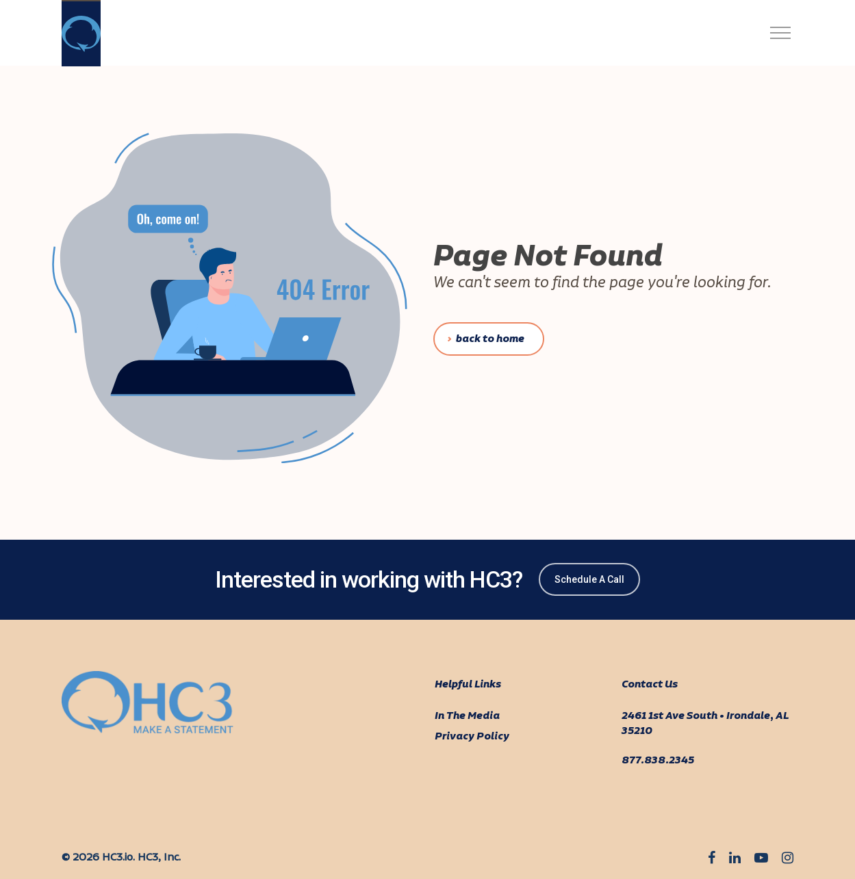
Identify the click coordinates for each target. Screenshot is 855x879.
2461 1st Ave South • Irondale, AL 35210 (705, 724)
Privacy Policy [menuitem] (472, 736)
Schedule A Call (589, 579)
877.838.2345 (658, 760)
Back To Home (490, 339)
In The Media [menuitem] (467, 716)
